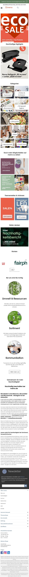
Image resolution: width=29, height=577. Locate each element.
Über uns (3, 493)
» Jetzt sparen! (7, 216)
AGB (1, 506)
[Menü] (2, 8)
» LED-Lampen (21, 217)
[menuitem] (2, 8)
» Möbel (14, 134)
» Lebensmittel (14, 121)
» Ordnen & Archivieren (21, 94)
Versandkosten (25, 560)
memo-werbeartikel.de (6, 545)
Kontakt (2, 508)
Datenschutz (3, 501)
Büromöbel (3, 418)
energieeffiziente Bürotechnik (15, 418)
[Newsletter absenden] (25, 485)
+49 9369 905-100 (4, 534)
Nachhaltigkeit (4, 495)
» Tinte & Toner (21, 144)
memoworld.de (4, 546)
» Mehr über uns (14, 372)
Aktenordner (8, 416)
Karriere (2, 498)
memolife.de (3, 544)
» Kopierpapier (7, 95)
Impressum (3, 503)
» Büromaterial (7, 108)
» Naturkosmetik (7, 144)
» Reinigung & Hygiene (22, 107)
